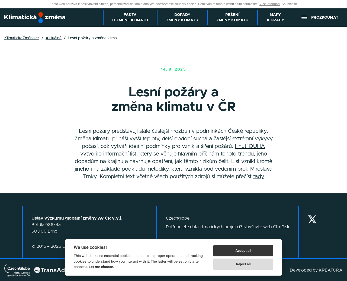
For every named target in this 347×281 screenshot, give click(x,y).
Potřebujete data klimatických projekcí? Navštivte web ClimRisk (228, 227)
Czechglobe (177, 218)
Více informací (269, 4)
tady (258, 176)
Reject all (243, 264)
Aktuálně (54, 38)
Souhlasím (289, 4)
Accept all (243, 251)
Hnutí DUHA (250, 146)
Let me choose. (101, 267)
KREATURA (331, 270)
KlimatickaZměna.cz (21, 38)
